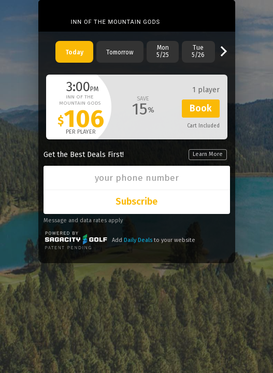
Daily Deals (138, 240)
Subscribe (136, 201)
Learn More (208, 154)
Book (201, 108)
